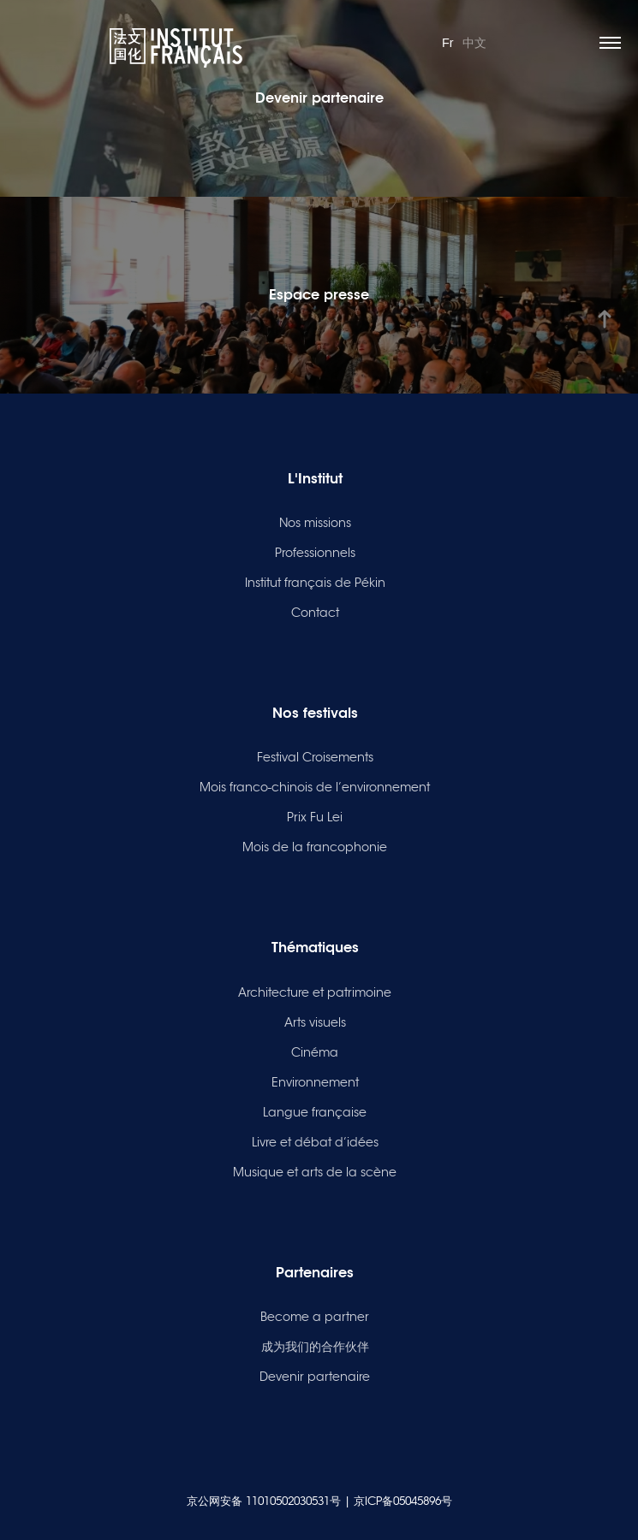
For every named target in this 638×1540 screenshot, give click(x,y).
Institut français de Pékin (315, 582)
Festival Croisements (315, 757)
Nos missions (315, 522)
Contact (315, 612)
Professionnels (315, 552)
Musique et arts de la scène (315, 1172)
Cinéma (314, 1052)
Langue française (315, 1112)
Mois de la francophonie (314, 847)
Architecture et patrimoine (314, 992)
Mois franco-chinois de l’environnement (315, 787)
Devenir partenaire (314, 1376)
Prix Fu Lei (315, 817)
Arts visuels (315, 1022)
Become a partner (314, 1316)
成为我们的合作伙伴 (315, 1346)
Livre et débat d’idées (315, 1142)
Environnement (315, 1082)
